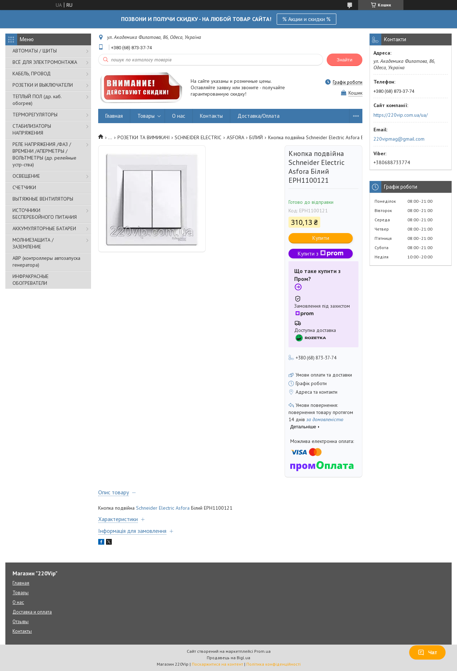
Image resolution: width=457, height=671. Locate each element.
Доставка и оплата (32, 612)
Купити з (320, 253)
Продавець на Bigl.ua (228, 657)
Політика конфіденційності (273, 664)
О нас (178, 115)
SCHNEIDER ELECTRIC (198, 137)
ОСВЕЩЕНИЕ (26, 176)
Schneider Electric (155, 508)
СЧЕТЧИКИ (24, 187)
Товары (146, 115)
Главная (114, 115)
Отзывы (20, 622)
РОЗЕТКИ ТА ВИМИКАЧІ (143, 137)
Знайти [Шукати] (344, 59)
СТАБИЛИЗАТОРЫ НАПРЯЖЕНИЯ (31, 129)
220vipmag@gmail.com (399, 139)
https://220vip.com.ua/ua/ (400, 115)
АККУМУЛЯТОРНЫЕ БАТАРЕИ (44, 228)
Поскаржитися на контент (217, 664)
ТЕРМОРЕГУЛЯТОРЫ (34, 114)
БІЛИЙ (256, 137)
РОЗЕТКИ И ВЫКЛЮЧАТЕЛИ (42, 85)
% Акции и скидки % (306, 18)
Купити (320, 237)
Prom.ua (262, 651)
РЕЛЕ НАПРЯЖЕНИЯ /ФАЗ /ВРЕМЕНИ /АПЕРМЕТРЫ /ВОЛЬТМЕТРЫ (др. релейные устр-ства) (44, 154)
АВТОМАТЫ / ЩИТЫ (34, 50)
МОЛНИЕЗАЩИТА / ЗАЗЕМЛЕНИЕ (33, 243)
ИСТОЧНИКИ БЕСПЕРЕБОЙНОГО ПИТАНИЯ (44, 213)
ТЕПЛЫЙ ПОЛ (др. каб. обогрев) (36, 99)
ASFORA (235, 137)
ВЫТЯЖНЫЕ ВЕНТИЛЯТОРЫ (42, 199)
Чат (427, 652)
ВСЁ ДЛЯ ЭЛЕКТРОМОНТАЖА (44, 62)
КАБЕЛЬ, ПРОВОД (31, 73)
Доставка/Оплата (258, 115)
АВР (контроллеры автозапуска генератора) (46, 261)
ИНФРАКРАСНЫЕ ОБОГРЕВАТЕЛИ (30, 279)
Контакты (211, 115)
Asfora (183, 508)
